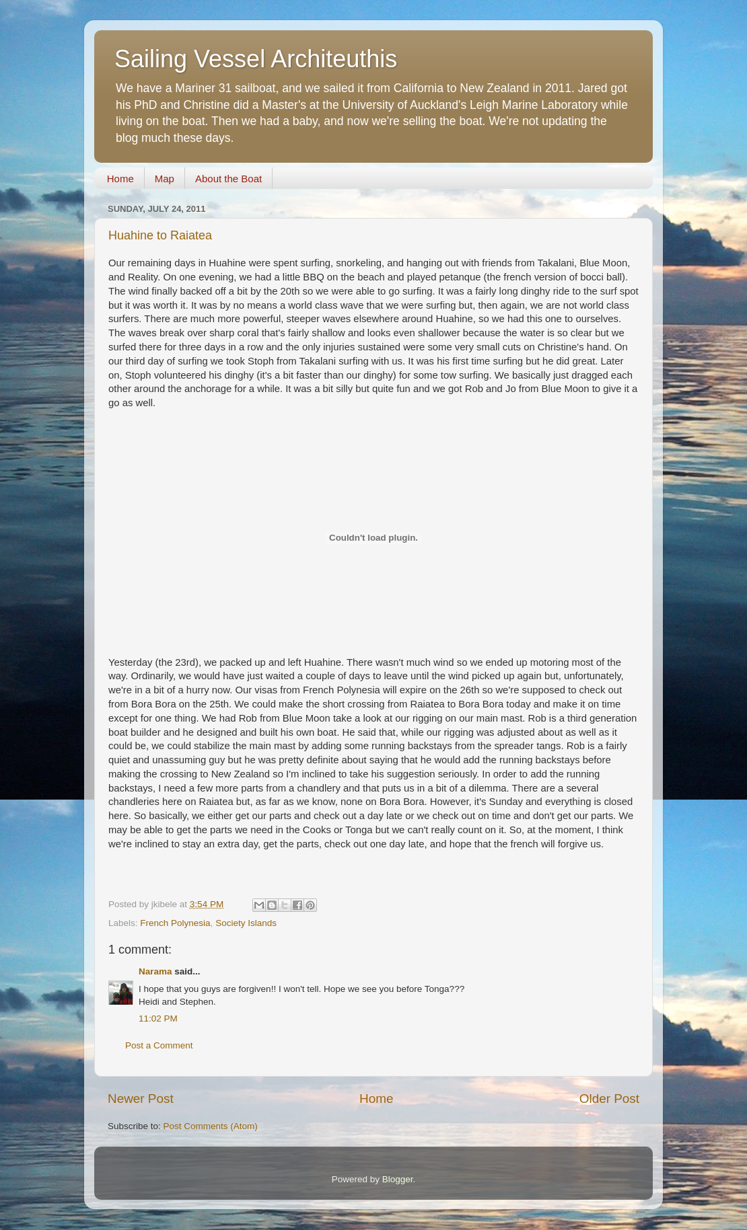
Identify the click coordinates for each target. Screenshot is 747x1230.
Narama (155, 971)
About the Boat (228, 178)
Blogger (397, 1179)
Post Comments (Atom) (211, 1126)
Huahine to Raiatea (160, 235)
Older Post (609, 1098)
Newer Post (141, 1098)
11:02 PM (158, 1018)
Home (120, 178)
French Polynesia (175, 923)
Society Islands (246, 923)
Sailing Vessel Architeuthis (255, 59)
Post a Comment (159, 1045)
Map (164, 178)
